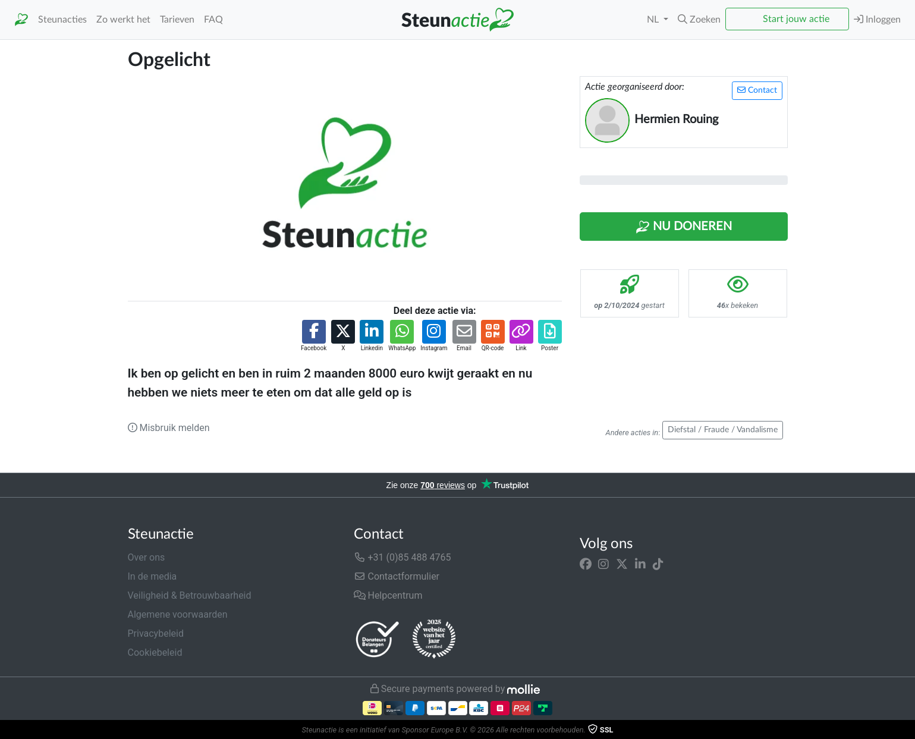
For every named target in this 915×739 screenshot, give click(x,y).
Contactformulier (397, 576)
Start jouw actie (796, 19)
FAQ (213, 19)
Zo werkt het (123, 19)
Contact (757, 90)
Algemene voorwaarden (178, 614)
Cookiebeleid (155, 652)
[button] (699, 20)
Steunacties (62, 19)
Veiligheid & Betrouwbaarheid (189, 595)
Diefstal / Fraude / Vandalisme (723, 430)
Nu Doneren (684, 227)
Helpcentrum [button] (388, 595)
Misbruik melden (169, 427)
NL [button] (654, 19)
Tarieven (177, 19)
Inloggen (877, 19)
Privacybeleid (156, 633)
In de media (152, 576)
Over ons (146, 557)
